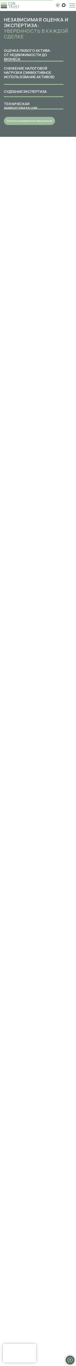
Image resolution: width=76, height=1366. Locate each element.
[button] (29, 121)
